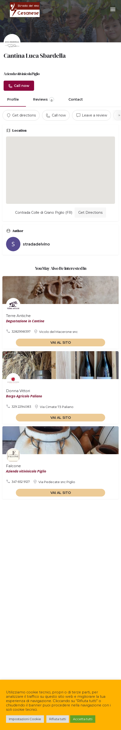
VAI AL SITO (60, 342)
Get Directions (90, 212)
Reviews (43, 99)
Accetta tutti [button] (82, 719)
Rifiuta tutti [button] (57, 719)
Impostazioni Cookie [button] (25, 719)
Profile (13, 99)
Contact (75, 99)
